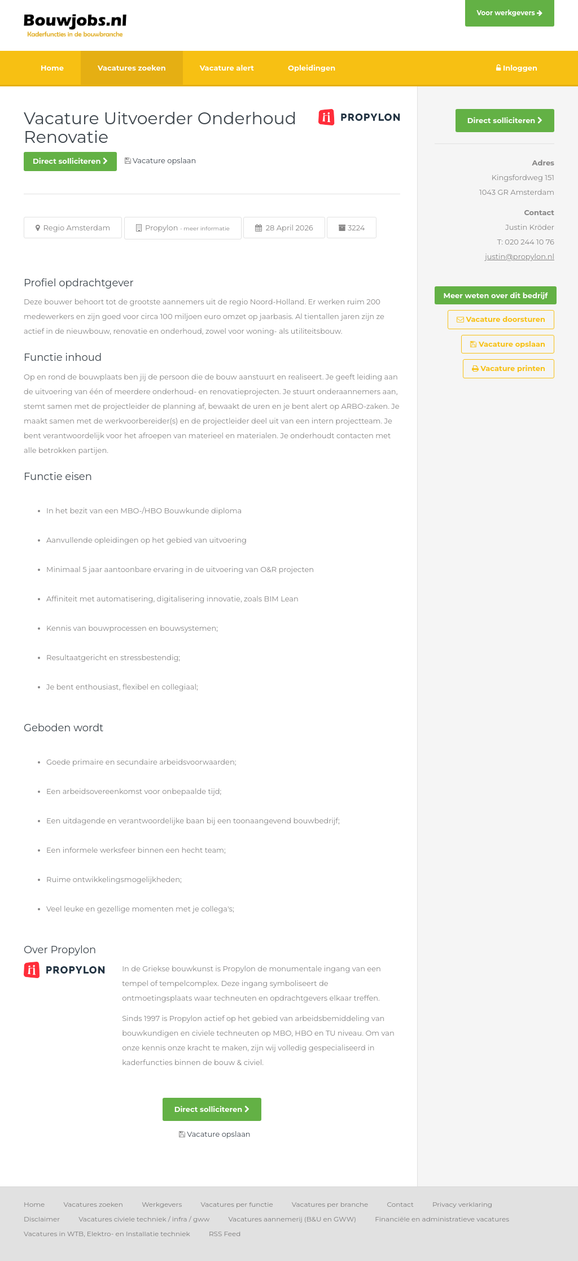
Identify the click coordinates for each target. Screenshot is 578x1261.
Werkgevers (162, 1204)
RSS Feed (225, 1233)
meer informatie (206, 228)
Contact (400, 1204)
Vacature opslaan (507, 343)
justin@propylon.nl (519, 256)
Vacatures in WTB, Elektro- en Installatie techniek (107, 1233)
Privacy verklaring (462, 1204)
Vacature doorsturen (501, 319)
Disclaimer (42, 1219)
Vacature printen (508, 368)
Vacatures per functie (236, 1204)
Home (34, 1204)
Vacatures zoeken (93, 1204)
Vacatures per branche (330, 1204)
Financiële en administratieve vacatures (442, 1219)
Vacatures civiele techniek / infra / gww (143, 1219)
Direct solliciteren (70, 160)
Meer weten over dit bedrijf (496, 295)
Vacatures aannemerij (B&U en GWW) (292, 1219)
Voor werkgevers (509, 13)
